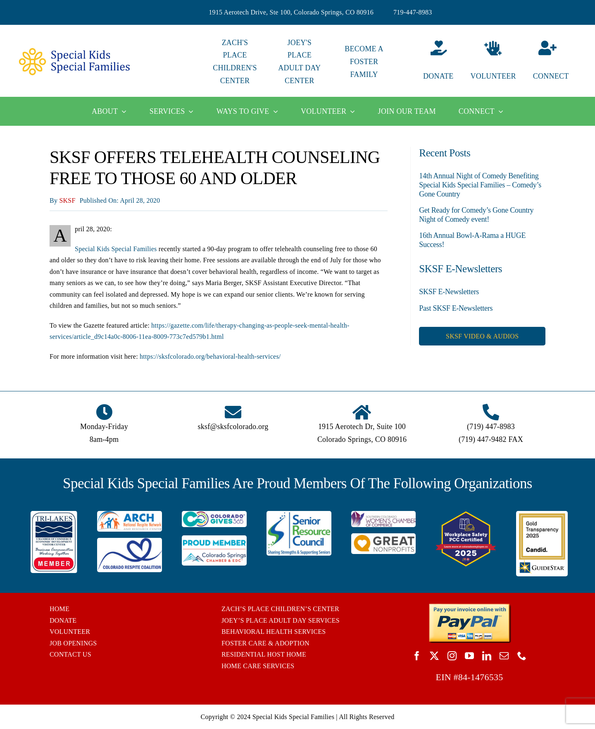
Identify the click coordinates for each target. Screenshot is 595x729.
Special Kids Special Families (116, 248)
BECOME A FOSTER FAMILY (364, 62)
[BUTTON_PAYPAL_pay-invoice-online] (469, 606)
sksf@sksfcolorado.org (233, 426)
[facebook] (416, 655)
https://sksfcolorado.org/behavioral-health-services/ (210, 356)
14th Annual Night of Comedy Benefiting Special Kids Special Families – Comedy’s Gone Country (480, 185)
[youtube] (469, 655)
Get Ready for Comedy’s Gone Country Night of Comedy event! (476, 214)
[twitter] (434, 655)
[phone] (521, 655)
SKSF (67, 200)
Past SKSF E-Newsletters (456, 308)
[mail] (504, 655)
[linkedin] (486, 655)
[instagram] (452, 655)
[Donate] (428, 62)
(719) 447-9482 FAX (491, 439)
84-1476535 (480, 677)
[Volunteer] (493, 62)
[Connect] (558, 62)
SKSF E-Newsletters (449, 292)
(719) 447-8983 (491, 426)
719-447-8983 (412, 12)
